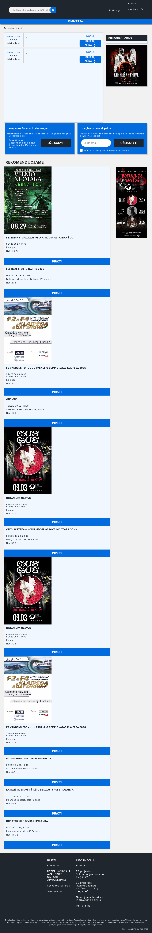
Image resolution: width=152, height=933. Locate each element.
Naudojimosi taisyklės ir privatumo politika (89, 898)
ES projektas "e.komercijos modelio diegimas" (90, 874)
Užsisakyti (56, 143)
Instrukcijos (83, 905)
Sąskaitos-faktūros (58, 885)
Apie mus (82, 865)
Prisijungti (115, 10)
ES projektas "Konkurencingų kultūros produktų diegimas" (87, 887)
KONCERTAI (76, 21)
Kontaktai (132, 3)
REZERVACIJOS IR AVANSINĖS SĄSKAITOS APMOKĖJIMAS (58, 875)
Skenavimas (54, 891)
